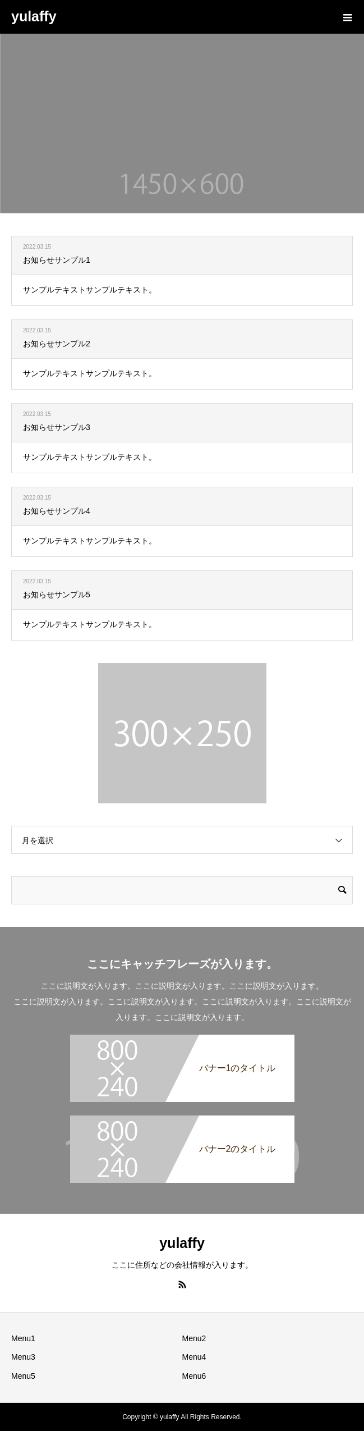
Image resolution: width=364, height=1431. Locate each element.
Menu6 (194, 1375)
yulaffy (34, 16)
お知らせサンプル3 (56, 427)
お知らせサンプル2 (56, 343)
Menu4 (194, 1356)
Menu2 (194, 1338)
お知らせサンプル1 (56, 259)
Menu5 (23, 1375)
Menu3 (23, 1356)
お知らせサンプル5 (56, 594)
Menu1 (23, 1338)
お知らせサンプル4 (56, 510)
